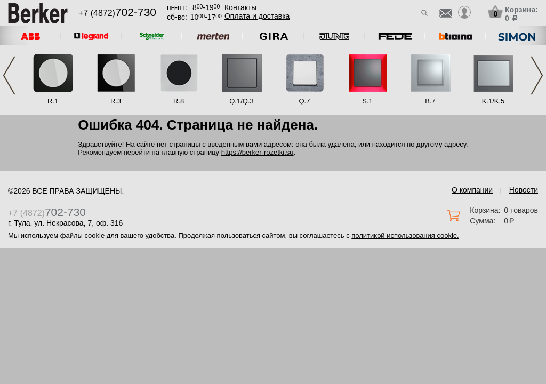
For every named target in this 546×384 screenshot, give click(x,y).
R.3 (115, 101)
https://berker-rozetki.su (257, 152)
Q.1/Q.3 (241, 101)
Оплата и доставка (257, 16)
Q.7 (304, 101)
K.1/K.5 (493, 101)
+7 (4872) (117, 13)
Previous (9, 75)
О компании (472, 190)
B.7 (430, 101)
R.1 (52, 101)
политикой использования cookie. (405, 235)
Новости (523, 190)
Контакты (240, 7)
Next (537, 75)
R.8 (178, 101)
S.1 (367, 101)
